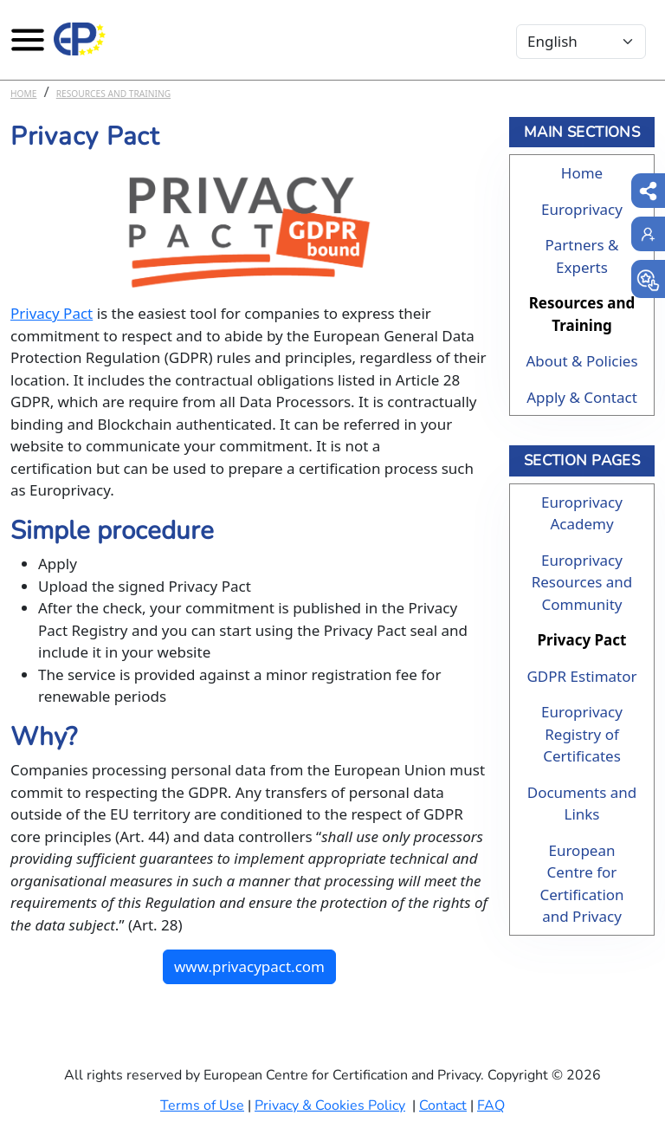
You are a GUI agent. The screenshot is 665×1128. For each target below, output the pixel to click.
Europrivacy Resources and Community (582, 582)
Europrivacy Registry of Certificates (582, 734)
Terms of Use (202, 1105)
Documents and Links (582, 803)
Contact (443, 1105)
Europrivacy (582, 209)
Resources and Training (113, 94)
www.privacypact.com (249, 966)
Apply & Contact (581, 397)
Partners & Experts (581, 256)
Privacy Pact (51, 313)
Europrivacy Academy (582, 513)
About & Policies (581, 361)
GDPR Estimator (581, 676)
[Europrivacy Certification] (80, 39)
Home (23, 94)
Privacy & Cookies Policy (330, 1105)
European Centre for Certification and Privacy (581, 883)
